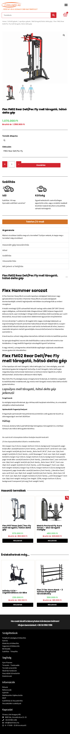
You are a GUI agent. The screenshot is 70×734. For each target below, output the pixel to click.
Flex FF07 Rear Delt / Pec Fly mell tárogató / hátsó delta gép (16, 528)
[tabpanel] (35, 237)
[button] (66, 4)
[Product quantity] (11, 164)
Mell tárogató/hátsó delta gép (42, 21)
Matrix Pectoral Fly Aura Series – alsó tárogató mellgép (49, 528)
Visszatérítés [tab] (9, 261)
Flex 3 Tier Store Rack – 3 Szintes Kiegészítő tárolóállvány (50, 592)
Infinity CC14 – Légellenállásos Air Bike (14, 592)
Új (4, 140)
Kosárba (41, 165)
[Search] (53, 15)
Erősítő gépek (12, 21)
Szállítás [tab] (6, 256)
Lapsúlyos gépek (24, 21)
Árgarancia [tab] (8, 230)
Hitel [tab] (4, 250)
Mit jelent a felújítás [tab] (12, 266)
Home (4, 21)
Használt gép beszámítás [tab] (15, 245)
